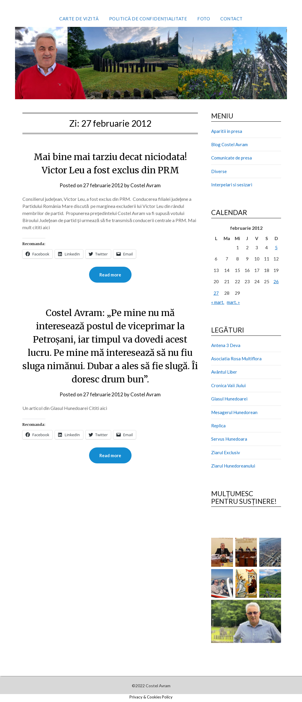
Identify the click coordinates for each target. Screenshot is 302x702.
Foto (203, 18)
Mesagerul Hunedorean (234, 412)
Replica (218, 425)
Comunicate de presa (231, 157)
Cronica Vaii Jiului (228, 385)
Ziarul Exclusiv (225, 452)
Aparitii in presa (226, 131)
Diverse (219, 171)
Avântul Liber (224, 371)
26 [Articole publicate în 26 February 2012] (276, 281)
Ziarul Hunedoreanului (233, 465)
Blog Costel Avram (229, 144)
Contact (231, 18)
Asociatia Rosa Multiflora (236, 358)
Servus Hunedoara (229, 439)
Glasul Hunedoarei (229, 398)
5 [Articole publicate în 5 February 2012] (276, 247)
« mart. (217, 302)
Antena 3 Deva (225, 345)
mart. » (233, 302)
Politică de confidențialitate (148, 18)
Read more (110, 274)
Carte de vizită (79, 18)
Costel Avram (145, 185)
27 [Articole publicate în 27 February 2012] (216, 293)
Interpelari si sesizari (231, 184)
